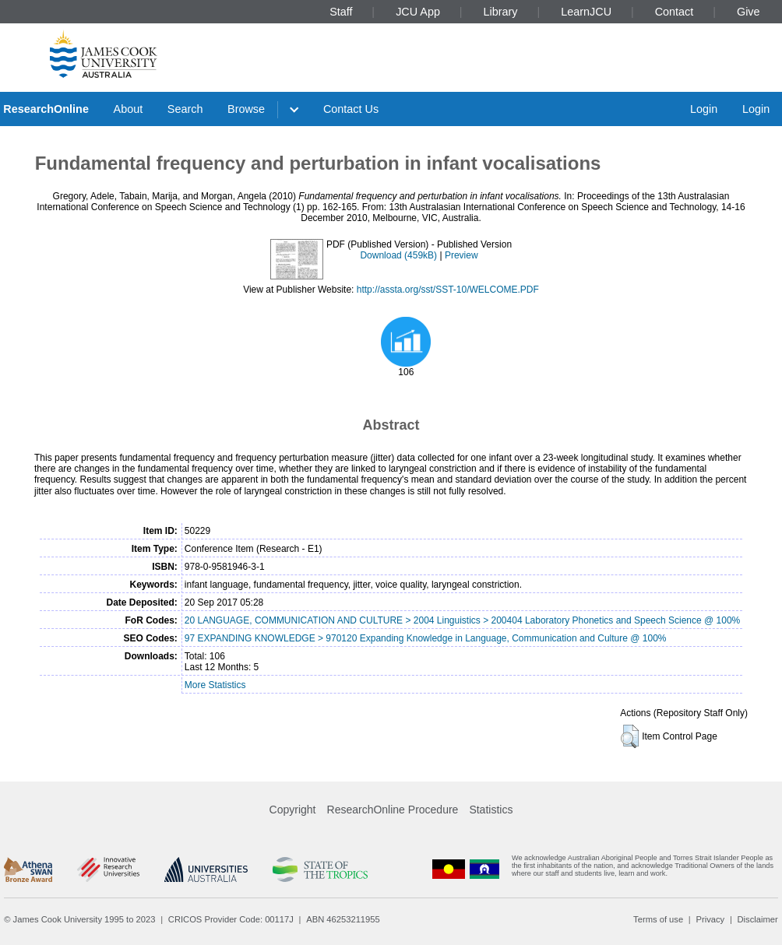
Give (748, 11)
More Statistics (215, 685)
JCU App (418, 11)
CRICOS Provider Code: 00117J (231, 919)
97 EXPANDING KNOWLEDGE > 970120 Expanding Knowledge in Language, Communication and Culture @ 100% (426, 638)
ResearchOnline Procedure (393, 809)
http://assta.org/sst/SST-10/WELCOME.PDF (448, 289)
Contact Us (351, 109)
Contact (674, 11)
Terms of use (658, 919)
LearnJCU (586, 11)
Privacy (710, 919)
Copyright (292, 809)
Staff (340, 11)
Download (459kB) (398, 255)
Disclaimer (758, 919)
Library (501, 11)
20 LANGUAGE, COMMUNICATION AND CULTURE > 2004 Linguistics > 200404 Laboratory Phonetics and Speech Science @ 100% (462, 620)
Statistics (491, 809)
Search (185, 109)
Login (703, 109)
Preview (461, 255)
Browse (246, 109)
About (128, 109)
